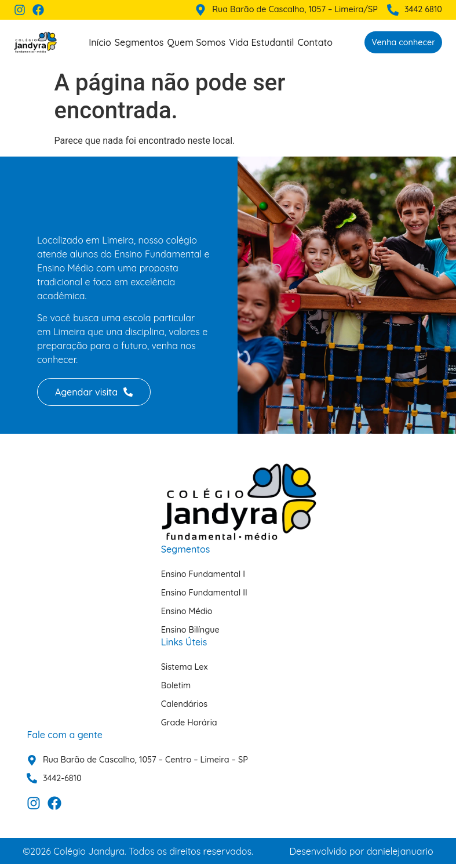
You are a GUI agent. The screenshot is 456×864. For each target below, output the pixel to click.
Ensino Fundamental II (204, 592)
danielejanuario (400, 851)
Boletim (176, 685)
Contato (315, 42)
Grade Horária (189, 722)
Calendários (184, 704)
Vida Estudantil (261, 42)
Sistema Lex (184, 667)
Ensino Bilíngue (190, 630)
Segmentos (139, 42)
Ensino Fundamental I (203, 574)
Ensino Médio (187, 611)
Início (100, 42)
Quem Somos (196, 42)
